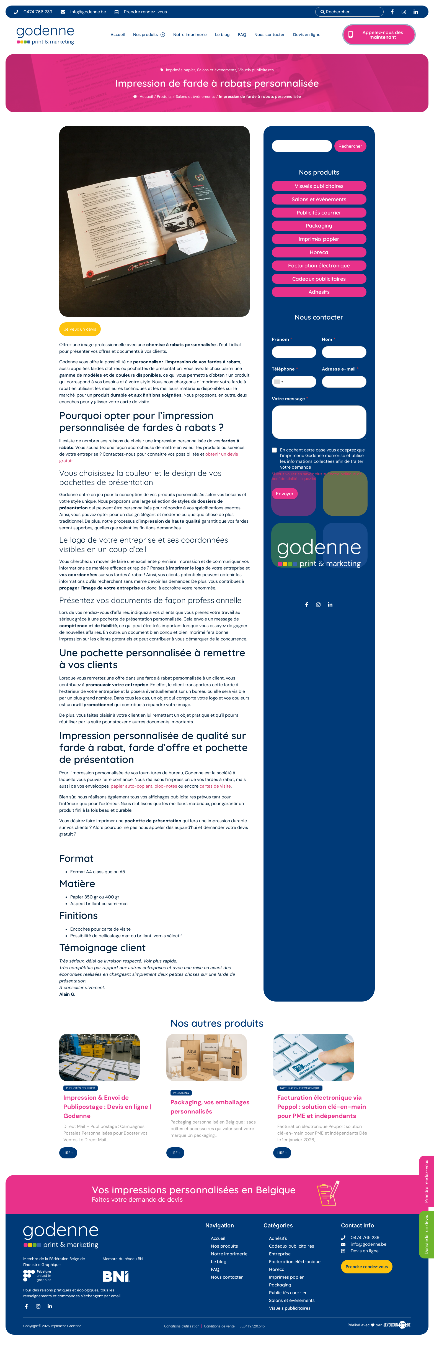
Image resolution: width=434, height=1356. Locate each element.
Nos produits (224, 1246)
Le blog (218, 1261)
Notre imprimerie (229, 1254)
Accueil (146, 96)
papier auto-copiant (132, 786)
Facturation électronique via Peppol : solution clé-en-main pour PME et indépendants (321, 1107)
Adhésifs (278, 1238)
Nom (328, 339)
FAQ (215, 1269)
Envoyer (285, 494)
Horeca (277, 1269)
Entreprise (280, 1254)
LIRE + (68, 1152)
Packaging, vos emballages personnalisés (210, 1106)
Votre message (290, 398)
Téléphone (285, 369)
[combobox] (349, 12)
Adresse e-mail (340, 369)
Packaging (181, 1093)
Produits (164, 96)
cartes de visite (215, 786)
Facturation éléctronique (300, 1088)
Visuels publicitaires (256, 69)
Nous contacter (227, 1277)
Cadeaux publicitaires (291, 1246)
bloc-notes (165, 786)
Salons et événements (216, 69)
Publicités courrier (80, 1088)
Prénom (282, 339)
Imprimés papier (180, 69)
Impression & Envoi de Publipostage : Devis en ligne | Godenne (107, 1107)
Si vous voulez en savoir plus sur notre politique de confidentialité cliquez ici (317, 476)
